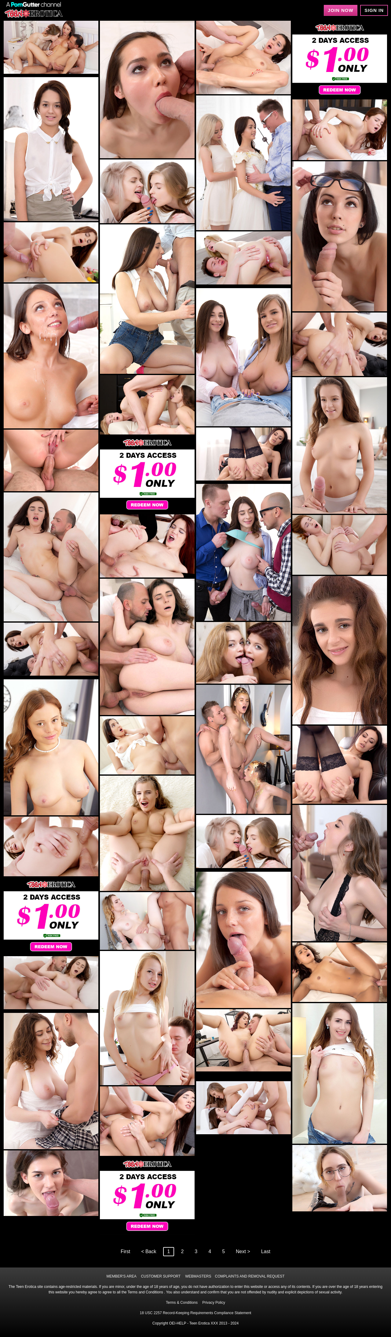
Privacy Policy (213, 1302)
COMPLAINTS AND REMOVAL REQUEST (250, 1276)
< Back (148, 1251)
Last (265, 1251)
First (125, 1251)
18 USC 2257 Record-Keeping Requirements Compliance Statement (195, 1313)
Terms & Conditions (182, 1302)
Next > (243, 1251)
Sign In (374, 10)
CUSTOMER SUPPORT (160, 1276)
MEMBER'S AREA (121, 1276)
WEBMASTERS (198, 1276)
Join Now (340, 10)
